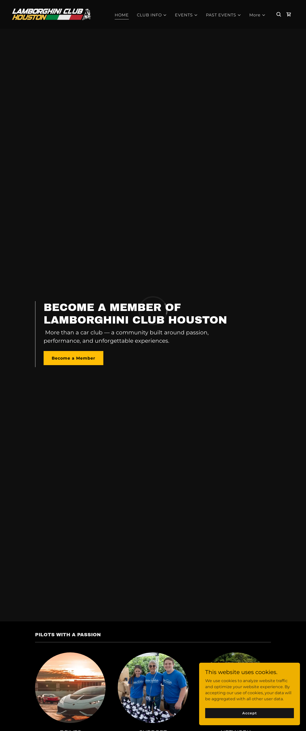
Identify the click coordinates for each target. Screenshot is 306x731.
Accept (249, 713)
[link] (51, 14)
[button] (152, 15)
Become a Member (73, 358)
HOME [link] (122, 15)
